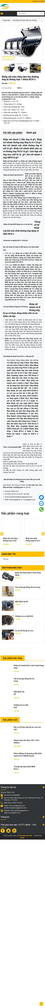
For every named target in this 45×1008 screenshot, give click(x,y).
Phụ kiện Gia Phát (25, 1004)
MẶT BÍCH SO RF (21, 770)
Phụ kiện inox (33, 653)
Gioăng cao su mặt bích (24, 785)
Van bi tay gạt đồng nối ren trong (27, 756)
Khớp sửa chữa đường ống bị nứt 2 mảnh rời (33, 709)
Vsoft (22, 1006)
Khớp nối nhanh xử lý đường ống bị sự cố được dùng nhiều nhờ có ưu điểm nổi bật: (22, 422)
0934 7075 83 (38, 1)
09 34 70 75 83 (17, 662)
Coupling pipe (18, 656)
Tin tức (5, 727)
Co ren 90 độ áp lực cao (24, 799)
